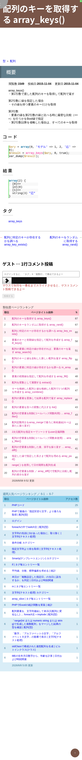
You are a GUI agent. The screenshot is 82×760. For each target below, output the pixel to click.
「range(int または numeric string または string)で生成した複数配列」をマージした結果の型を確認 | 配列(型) (37, 624)
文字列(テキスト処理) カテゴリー (30, 592)
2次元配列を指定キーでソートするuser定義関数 (38, 431)
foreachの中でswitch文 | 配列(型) (30, 527)
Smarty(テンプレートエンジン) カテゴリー (35, 558)
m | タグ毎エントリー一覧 (26, 586)
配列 (13, 61)
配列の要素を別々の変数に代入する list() (34, 407)
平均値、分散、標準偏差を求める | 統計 (34, 570)
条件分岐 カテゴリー (23, 542)
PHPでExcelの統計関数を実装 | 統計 (32, 604)
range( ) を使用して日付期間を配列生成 (34, 465)
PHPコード (18, 505)
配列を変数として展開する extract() (31, 382)
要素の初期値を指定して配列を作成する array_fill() (40, 376)
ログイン (17, 520)
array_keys (15, 221)
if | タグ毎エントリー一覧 (26, 564)
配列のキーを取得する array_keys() (31, 318)
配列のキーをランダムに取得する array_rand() (64, 241)
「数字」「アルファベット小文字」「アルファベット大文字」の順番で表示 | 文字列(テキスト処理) (36, 637)
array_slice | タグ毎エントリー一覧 (31, 598)
